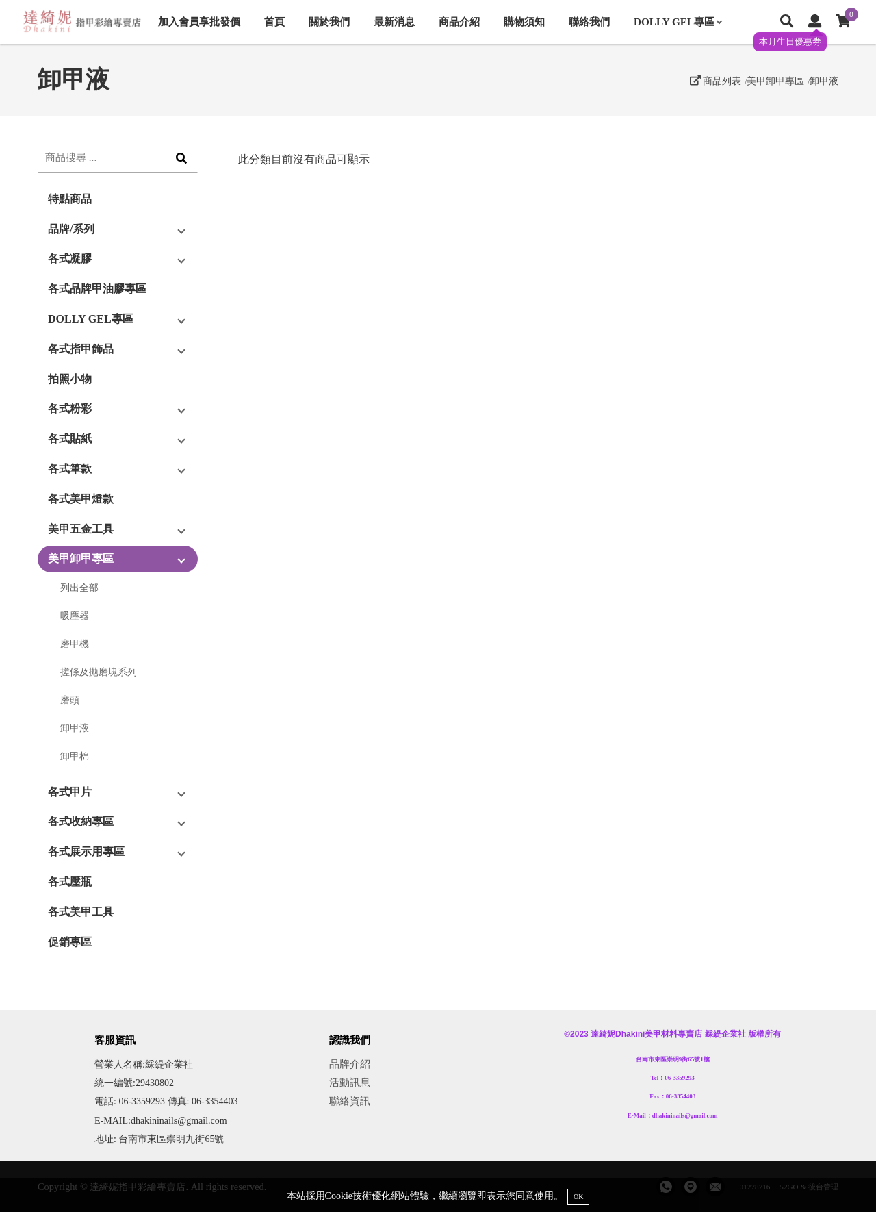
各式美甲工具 (81, 912)
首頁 (274, 21)
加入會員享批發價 (199, 21)
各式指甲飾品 (81, 349)
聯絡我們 (589, 21)
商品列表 (716, 80)
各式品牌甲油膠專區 (97, 288)
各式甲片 (70, 792)
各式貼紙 (70, 438)
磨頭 (69, 699)
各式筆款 (70, 469)
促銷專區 (70, 942)
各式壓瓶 (70, 881)
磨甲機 (74, 643)
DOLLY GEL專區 (677, 21)
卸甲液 (824, 80)
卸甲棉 (74, 755)
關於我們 (329, 21)
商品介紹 (459, 21)
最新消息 (394, 21)
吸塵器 (74, 615)
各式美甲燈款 (81, 499)
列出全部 (79, 587)
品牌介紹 (349, 1064)
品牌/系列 (71, 229)
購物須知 (524, 21)
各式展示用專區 (86, 851)
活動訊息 (349, 1082)
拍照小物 (70, 379)
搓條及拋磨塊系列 (98, 671)
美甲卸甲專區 (775, 80)
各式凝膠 (70, 258)
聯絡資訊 (349, 1101)
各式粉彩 (70, 408)
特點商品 (70, 199)
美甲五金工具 (81, 529)
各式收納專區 (81, 821)
